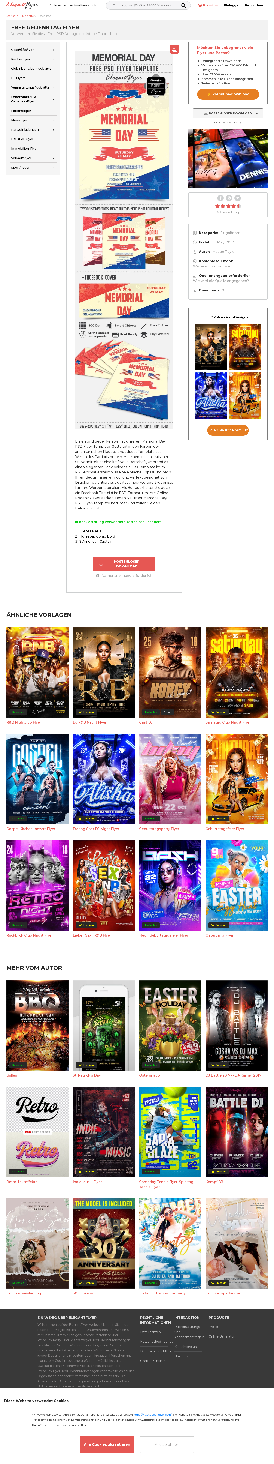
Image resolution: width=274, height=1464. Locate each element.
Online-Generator (221, 1336)
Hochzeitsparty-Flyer (224, 1293)
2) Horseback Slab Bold (95, 536)
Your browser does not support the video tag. (228, 158)
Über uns (181, 1356)
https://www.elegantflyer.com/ (152, 1414)
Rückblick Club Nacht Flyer (29, 935)
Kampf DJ (214, 1182)
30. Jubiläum (84, 1293)
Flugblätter (230, 233)
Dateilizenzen (150, 1332)
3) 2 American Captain (94, 541)
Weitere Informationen (212, 266)
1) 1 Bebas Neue (88, 531)
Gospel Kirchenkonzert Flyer (30, 829)
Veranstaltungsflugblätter (31, 87)
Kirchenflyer (20, 59)
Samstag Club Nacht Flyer (228, 722)
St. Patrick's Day (87, 1075)
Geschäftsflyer (22, 50)
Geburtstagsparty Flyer (159, 829)
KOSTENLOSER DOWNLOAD (119, 563)
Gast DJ (146, 722)
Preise (213, 1327)
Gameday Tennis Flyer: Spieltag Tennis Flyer (166, 1184)
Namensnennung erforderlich (124, 576)
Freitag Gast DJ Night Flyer (96, 829)
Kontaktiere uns (186, 1347)
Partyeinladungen (25, 130)
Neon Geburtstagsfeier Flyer (163, 935)
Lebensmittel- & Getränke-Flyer (23, 99)
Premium (208, 5)
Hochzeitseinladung (23, 1293)
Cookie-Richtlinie (152, 1361)
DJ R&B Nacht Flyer (89, 722)
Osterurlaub (149, 1075)
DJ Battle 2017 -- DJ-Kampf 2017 (233, 1075)
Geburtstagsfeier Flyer (225, 829)
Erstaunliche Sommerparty (162, 1293)
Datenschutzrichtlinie (154, 1351)
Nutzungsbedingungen (154, 1342)
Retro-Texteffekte (22, 1182)
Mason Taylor (224, 252)
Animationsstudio (83, 5)
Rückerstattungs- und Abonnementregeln (188, 1332)
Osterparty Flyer (220, 935)
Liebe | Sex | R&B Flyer (92, 935)
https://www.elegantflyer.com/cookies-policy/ (155, 1419)
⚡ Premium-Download (228, 94)
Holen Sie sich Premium (228, 430)
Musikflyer (19, 120)
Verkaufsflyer (21, 158)
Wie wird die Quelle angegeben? (221, 281)
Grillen (11, 1075)
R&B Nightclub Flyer (23, 722)
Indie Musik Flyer (87, 1182)
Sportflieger (20, 168)
